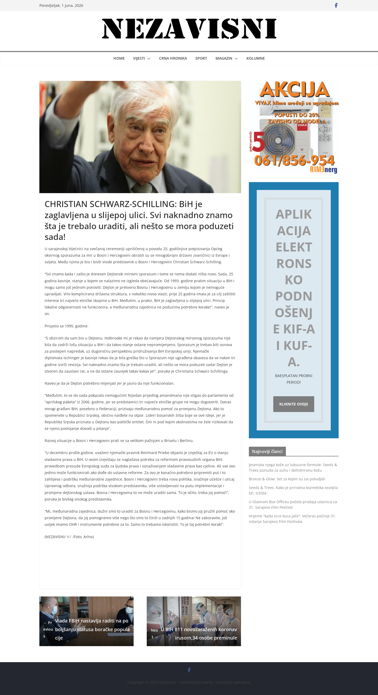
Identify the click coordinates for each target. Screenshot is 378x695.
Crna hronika (173, 58)
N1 (69, 536)
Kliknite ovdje (293, 404)
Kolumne (255, 58)
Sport (201, 58)
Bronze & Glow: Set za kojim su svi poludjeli (287, 480)
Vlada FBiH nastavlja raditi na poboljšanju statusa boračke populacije (86, 629)
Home (119, 58)
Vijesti (139, 58)
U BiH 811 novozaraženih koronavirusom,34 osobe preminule (194, 633)
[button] (148, 59)
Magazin (224, 58)
